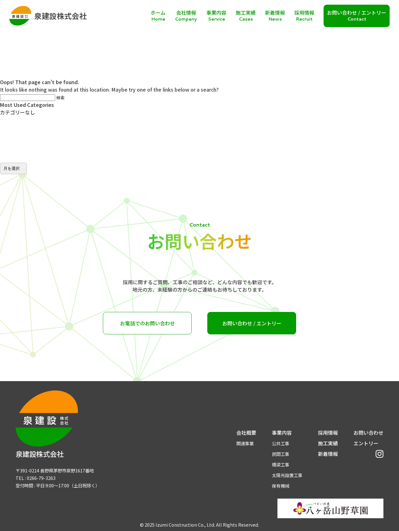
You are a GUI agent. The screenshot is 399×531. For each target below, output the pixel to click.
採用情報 (328, 432)
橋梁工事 (280, 464)
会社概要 (246, 432)
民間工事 (280, 454)
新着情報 (328, 453)
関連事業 (245, 443)
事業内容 (282, 432)
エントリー (365, 443)
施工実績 (328, 443)
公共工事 (280, 443)
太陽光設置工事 (287, 475)
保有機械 (280, 485)
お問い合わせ (368, 432)
